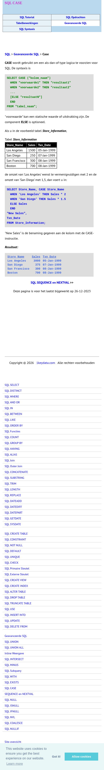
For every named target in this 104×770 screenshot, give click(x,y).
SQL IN (9, 408)
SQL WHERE (12, 396)
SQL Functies (12, 431)
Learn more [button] (14, 763)
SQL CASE (10, 688)
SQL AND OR (12, 402)
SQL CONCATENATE (16, 472)
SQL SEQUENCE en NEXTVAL (50, 282)
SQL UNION (11, 642)
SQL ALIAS (11, 454)
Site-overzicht (13, 742)
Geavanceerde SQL (75, 23)
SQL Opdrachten (75, 17)
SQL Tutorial (27, 17)
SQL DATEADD (13, 501)
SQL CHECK (11, 562)
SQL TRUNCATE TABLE (18, 603)
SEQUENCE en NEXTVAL (19, 694)
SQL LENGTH (12, 489)
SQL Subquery (13, 671)
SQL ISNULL (12, 705)
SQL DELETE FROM (16, 626)
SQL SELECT (12, 385)
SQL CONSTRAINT (15, 539)
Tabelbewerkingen (27, 23)
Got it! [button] (56, 756)
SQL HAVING (12, 449)
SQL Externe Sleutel (17, 574)
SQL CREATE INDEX (16, 586)
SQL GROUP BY (13, 443)
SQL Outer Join (13, 466)
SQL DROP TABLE (15, 597)
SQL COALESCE (14, 723)
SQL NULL (11, 700)
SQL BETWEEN (13, 414)
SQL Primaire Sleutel (17, 568)
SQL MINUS (11, 665)
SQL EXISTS (12, 682)
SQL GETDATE (13, 518)
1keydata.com (45, 363)
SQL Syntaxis (27, 29)
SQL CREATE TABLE (16, 533)
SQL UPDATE (12, 620)
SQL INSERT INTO (15, 615)
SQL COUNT (12, 437)
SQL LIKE (10, 420)
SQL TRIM (10, 483)
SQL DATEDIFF (13, 507)
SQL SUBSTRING (14, 478)
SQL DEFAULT (13, 551)
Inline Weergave (14, 653)
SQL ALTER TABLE (15, 591)
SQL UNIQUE (12, 557)
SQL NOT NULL (14, 545)
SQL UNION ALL (14, 647)
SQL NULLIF (12, 729)
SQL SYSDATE (13, 524)
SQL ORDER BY (14, 425)
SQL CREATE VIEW (15, 580)
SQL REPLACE (13, 495)
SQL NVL (10, 717)
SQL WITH (11, 676)
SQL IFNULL (12, 711)
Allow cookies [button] (81, 756)
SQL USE (10, 609)
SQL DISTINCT (13, 391)
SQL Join (10, 460)
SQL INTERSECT (14, 659)
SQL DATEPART (13, 512)
